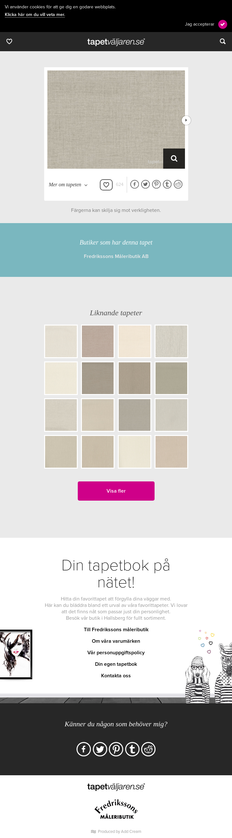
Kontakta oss (116, 676)
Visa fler (116, 491)
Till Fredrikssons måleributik (116, 629)
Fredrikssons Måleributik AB (116, 256)
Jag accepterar (199, 24)
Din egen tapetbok (116, 664)
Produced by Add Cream (119, 831)
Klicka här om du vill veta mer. (35, 14)
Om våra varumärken (116, 641)
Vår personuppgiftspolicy (116, 652)
